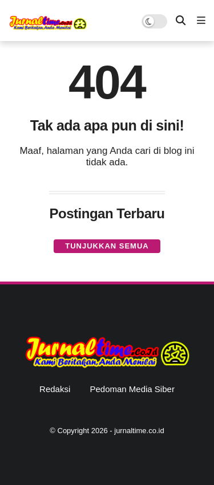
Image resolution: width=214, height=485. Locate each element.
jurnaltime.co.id (139, 430)
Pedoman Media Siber (132, 389)
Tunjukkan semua (106, 246)
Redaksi (54, 389)
